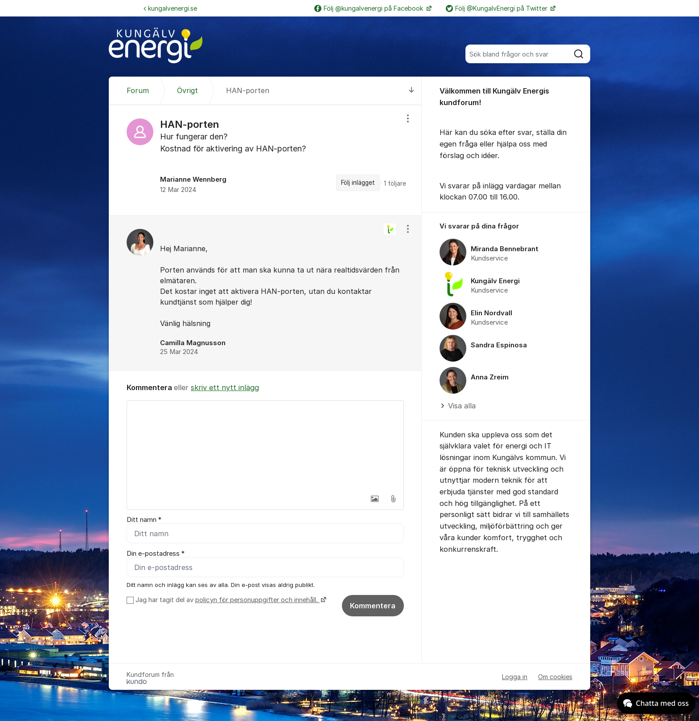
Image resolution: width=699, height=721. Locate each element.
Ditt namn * (144, 520)
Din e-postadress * (156, 554)
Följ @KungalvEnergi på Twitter (497, 8)
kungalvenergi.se (170, 8)
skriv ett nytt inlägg (225, 387)
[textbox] (265, 445)
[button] (374, 499)
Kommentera (372, 605)
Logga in (514, 676)
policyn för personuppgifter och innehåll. (257, 600)
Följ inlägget (358, 182)
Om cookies (555, 676)
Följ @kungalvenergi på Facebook (369, 8)
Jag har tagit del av (230, 600)
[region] (265, 160)
